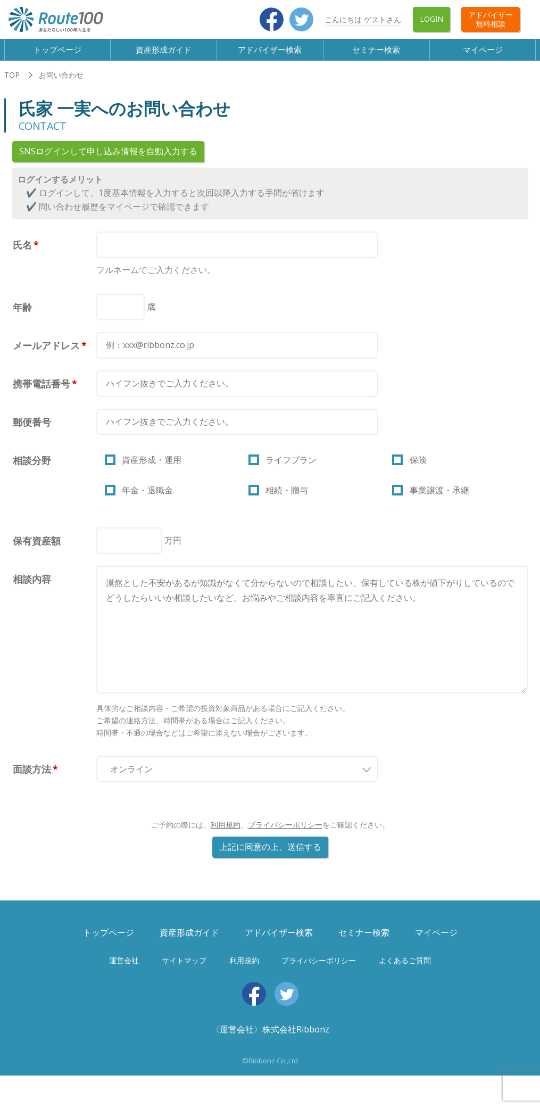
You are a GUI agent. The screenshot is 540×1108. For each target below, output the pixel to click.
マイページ (483, 54)
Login (431, 19)
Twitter (301, 19)
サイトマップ (184, 979)
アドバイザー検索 (270, 54)
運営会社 (124, 979)
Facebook (272, 19)
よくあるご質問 (405, 979)
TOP (12, 84)
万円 (172, 559)
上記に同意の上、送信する (270, 866)
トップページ (57, 54)
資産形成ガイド (164, 54)
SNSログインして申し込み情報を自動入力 (108, 160)
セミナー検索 (376, 54)
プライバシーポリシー (285, 844)
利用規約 (225, 844)
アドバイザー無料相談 (490, 19)
